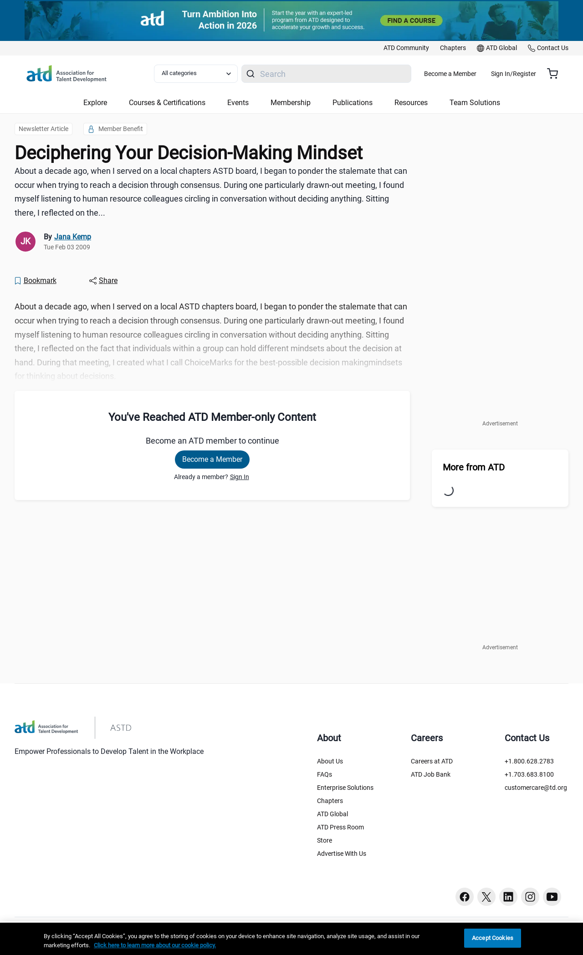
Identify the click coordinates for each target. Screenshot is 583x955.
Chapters (330, 800)
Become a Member (477, 73)
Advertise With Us (341, 853)
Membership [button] (291, 102)
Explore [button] (95, 102)
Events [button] (238, 102)
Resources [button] (411, 102)
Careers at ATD (432, 761)
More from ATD (474, 467)
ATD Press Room (340, 827)
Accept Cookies (492, 938)
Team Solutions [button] (475, 102)
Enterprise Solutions (345, 787)
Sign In (239, 476)
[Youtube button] (552, 897)
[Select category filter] (202, 74)
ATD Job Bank (430, 774)
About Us (330, 761)
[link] (406, 48)
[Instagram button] (530, 897)
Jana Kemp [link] (72, 236)
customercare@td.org (536, 787)
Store (324, 840)
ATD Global (332, 814)
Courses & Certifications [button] (167, 102)
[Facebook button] (464, 897)
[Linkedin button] (508, 897)
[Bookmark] (35, 281)
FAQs (324, 774)
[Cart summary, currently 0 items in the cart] (555, 74)
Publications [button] (352, 102)
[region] (291, 939)
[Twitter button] (486, 897)
